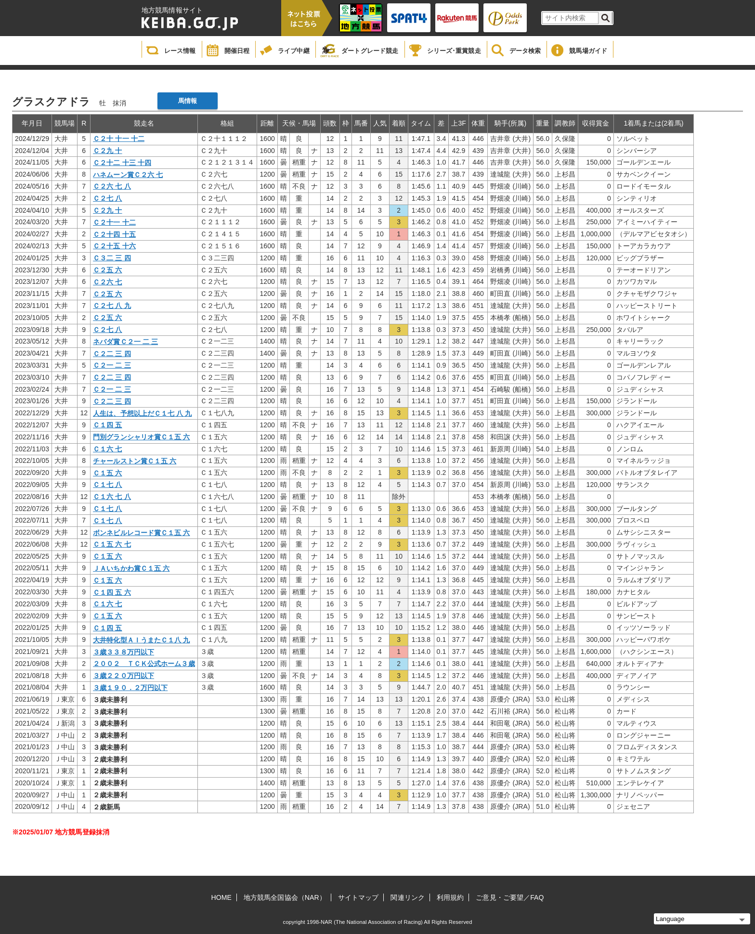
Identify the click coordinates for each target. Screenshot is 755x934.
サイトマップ (358, 897)
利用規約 (450, 897)
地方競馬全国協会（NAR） (285, 897)
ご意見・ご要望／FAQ (510, 897)
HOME (221, 897)
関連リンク (408, 897)
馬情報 (187, 100)
